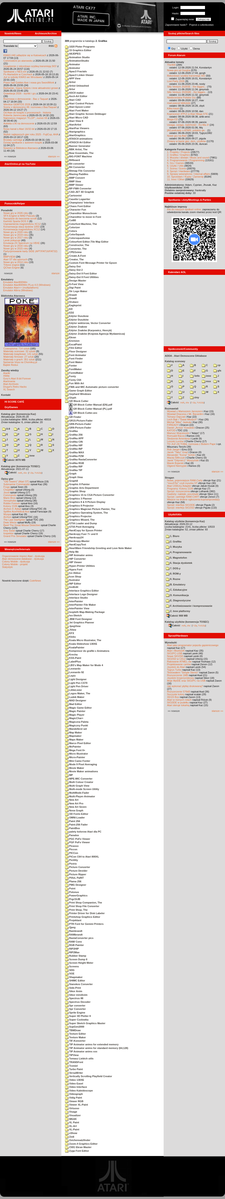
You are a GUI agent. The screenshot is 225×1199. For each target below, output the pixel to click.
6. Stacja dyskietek (179, 563)
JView (70, 629)
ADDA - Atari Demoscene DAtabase (186, 355)
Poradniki (6, 210)
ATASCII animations (78, 138)
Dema (196, 48)
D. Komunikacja (177, 595)
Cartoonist (73, 195)
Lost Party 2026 (176, 81)
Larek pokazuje (11, 240)
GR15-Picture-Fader (78, 420)
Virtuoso (72, 1108)
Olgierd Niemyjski (177, 465)
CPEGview (73, 252)
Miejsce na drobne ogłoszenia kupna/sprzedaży (193, 499)
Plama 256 (73, 881)
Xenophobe (9, 500)
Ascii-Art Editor (76, 96)
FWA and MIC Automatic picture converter (92, 387)
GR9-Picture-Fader (78, 427)
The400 (171, 64)
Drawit (71, 294)
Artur (70, 89)
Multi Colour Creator (79, 782)
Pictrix (71, 863)
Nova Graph (74, 810)
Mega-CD (172, 119)
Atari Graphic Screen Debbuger (85, 114)
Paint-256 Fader (76, 824)
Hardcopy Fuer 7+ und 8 (81, 534)
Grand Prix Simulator (15, 536)
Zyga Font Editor (77, 1150)
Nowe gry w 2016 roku (15, 245)
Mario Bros (9, 498)
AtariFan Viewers (77, 128)
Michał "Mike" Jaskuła (179, 422)
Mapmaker (73, 736)
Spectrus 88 (74, 998)
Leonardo (72, 668)
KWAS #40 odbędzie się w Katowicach (24, 55)
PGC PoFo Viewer (77, 839)
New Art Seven (76, 806)
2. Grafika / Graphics (178, 154)
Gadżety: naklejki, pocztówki (182, 494)
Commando (9, 495)
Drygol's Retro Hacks (15, 386)
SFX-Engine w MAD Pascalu (19, 215)
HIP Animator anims (79, 555)
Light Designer (76, 679)
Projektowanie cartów (179, 664)
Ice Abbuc (73, 573)
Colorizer (72, 227)
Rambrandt (73, 931)
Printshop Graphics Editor (82, 917)
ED (68, 309)
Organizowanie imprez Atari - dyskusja (23, 556)
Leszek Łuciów (175, 441)
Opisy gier (7, 478)
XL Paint (72, 1122)
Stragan (169, 477)
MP (69, 775)
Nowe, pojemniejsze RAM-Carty (184, 480)
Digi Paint (73, 287)
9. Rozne (173, 579)
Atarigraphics (75, 131)
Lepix (70, 675)
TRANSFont (74, 1062)
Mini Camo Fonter (77, 761)
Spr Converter (75, 1009)
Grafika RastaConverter (81, 459)
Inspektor (8, 533)
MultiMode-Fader (77, 792)
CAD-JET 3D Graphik (79, 192)
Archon (7, 517)
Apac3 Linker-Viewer (79, 75)
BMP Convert (75, 177)
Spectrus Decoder (77, 1002)
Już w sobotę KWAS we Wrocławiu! (23, 77)
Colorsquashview (77, 238)
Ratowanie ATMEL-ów (179, 661)
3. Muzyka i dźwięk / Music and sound (188, 157)
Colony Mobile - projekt (15, 564)
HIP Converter (75, 558)
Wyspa (7, 514)
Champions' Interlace (79, 202)
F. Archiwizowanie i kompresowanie (189, 606)
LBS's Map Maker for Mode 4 (84, 665)
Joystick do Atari (176, 667)
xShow (71, 1133)
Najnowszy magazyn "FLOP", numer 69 (25, 118)
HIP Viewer (73, 562)
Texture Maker (75, 1037)
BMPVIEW (9, 256)
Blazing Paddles (76, 174)
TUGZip (38, 473)
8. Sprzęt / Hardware (178, 171)
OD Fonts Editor (76, 814)
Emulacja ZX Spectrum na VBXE (21, 243)
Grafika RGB (74, 463)
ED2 (69, 312)
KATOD (171, 430)
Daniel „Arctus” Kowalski (180, 427)
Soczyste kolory (176, 694)
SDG (70, 970)
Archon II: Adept (12, 508)
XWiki (6, 375)
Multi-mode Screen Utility (82, 789)
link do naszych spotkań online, (184, 209)
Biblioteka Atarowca (13, 295)
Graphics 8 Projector (79, 505)
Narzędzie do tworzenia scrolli (20, 218)
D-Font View (74, 284)
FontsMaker (74, 372)
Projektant (73, 920)
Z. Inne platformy (178, 611)
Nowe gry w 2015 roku (15, 248)
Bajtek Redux (10, 365)
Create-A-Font (75, 255)
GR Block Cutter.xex (83, 412)
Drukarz (71, 302)
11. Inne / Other (175, 179)
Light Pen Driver (76, 686)
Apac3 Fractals (76, 71)
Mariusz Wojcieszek (178, 433)
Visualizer (73, 1115)
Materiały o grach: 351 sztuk (19, 359)
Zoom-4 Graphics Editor (81, 1143)
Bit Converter (75, 167)
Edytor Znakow (76, 326)
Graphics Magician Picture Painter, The (90, 509)
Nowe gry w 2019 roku (15, 234)
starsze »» (54, 156)
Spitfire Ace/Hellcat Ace (16, 511)
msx (206, 381)
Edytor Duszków (77, 319)
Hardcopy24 (74, 537)
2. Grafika (173, 541)
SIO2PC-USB (174, 653)
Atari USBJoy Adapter (179, 485)
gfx (217, 370)
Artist (70, 82)
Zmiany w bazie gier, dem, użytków (186, 141)
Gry (173, 48)
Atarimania (9, 381)
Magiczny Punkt (76, 725)
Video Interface (76, 1087)
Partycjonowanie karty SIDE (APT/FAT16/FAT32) (30, 251)
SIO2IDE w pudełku (178, 702)
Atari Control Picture (79, 103)
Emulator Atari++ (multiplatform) (20, 287)
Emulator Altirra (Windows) (18, 290)
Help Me (72, 551)
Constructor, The (77, 245)
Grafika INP (73, 448)
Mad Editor (73, 704)
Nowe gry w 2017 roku (15, 237)
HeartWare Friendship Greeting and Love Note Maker (98, 548)
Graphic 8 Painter (77, 484)
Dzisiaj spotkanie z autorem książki (22, 142)
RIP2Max (72, 952)
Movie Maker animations (81, 771)
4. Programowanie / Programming (185, 160)
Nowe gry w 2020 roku (15, 232)
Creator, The (74, 259)
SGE (69, 973)
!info (195, 375)
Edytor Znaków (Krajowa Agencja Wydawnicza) (95, 333)
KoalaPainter (74, 647)
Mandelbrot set (76, 728)
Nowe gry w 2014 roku (15, 262)
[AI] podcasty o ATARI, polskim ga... (187, 130)
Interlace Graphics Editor (82, 590)
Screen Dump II (76, 959)
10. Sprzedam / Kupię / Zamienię (185, 176)
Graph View (74, 477)
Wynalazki (171, 642)
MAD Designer (75, 700)
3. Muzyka (174, 546)
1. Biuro (172, 536)
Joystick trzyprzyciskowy (180, 678)
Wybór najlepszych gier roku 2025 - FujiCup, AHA (30, 134)
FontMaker (73, 369)
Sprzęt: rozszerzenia (178, 491)
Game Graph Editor (78, 390)
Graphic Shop (75, 491)
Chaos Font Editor (78, 206)
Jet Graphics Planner (79, 622)
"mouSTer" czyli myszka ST (182, 483)
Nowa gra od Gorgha (178, 70)
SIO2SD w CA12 (176, 658)
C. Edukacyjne (176, 589)
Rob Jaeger (173, 449)
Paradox (72, 835)
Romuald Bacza (176, 435)
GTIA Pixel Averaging (79, 526)
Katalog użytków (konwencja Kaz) (185, 521)
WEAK (71, 1119)
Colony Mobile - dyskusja (16, 561)
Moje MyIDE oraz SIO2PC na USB (186, 680)
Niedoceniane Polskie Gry (181, 97)
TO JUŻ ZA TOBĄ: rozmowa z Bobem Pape (191, 444)
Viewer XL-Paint (76, 1104)
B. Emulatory (175, 584)
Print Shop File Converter (82, 906)
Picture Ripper (75, 874)
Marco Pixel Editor (78, 743)
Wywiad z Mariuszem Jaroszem (184, 411)
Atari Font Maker (77, 110)
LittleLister (73, 690)
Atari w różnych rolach (179, 699)
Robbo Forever (11, 503)
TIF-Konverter (75, 1040)
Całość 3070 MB (14, 460)
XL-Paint (72, 1129)
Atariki (6, 373)
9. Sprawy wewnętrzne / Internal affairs (188, 174)
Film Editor (73, 347)
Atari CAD (73, 99)
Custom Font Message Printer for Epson (91, 262)
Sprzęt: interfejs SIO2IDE (181, 505)
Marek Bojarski (175, 463)
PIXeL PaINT (74, 877)
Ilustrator (72, 580)
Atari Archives (10, 384)
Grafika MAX (74, 452)
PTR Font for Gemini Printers (84, 924)
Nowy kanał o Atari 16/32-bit (19, 129)
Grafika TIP (73, 470)
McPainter (73, 746)
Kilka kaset (173, 108)
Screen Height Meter (79, 962)
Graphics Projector (78, 516)
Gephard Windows (78, 394)
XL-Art (71, 1126)
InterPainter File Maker (80, 604)
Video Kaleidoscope (79, 1090)
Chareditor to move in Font (83, 217)
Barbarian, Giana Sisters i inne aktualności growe (30, 88)
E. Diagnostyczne (178, 600)
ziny (194, 397)
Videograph (74, 1094)
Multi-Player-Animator (80, 796)
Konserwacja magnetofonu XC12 (21, 229)
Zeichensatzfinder (77, 1140)
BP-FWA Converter (78, 188)
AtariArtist (73, 124)
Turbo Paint (74, 1069)
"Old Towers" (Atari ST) (16, 481)
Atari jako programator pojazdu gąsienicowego (192, 645)
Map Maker (73, 732)
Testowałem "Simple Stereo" (182, 672)
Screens (72, 966)
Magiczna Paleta (76, 721)
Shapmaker (73, 977)
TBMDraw (73, 1030)
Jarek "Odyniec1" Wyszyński (183, 460)
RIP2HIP (72, 948)
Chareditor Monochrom (81, 213)
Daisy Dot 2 (74, 269)
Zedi (69, 1136)
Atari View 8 (74, 121)
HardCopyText (75, 544)
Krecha (71, 654)
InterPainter (74, 601)
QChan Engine (11, 267)
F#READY (173, 425)
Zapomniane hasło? (176, 24)
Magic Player (74, 714)
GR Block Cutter (76, 401)
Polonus (72, 892)
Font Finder (74, 358)
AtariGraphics (75, 135)
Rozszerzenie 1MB (177, 675)
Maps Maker (74, 739)
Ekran (70, 337)
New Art (71, 799)
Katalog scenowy (175, 361)
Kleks (70, 636)
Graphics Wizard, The (80, 519)
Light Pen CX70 (76, 683)
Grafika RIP (73, 466)
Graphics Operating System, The (86, 512)
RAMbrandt (73, 934)
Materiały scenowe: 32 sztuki (19, 351)
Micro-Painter (75, 757)
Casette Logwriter (77, 199)
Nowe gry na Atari (177, 135)
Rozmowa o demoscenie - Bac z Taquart (25, 99)
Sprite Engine (75, 1012)
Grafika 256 (73, 434)
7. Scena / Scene (176, 168)
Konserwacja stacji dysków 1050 (21, 226)
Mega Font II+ (75, 750)
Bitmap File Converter (80, 170)
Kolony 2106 (10, 506)
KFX (69, 633)
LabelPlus (73, 661)
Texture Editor (75, 1033)
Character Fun (75, 209)
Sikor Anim (73, 991)
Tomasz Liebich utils (79, 1058)
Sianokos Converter (79, 984)
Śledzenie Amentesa (178, 438)
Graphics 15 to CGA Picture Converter (89, 495)
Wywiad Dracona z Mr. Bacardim (185, 414)
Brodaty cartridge (12, 139)
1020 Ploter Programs (80, 46)
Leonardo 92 (74, 672)
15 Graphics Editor (78, 50)
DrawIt (71, 298)
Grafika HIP (73, 445)
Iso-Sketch (73, 615)
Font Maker (73, 362)
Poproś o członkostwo (201, 24)
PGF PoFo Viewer (77, 842)
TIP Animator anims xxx (81, 1051)
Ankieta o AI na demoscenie (18, 123)
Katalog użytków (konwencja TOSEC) (187, 621)
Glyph (70, 397)
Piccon (71, 849)
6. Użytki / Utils (175, 165)
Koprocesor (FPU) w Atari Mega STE (187, 114)
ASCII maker (74, 92)
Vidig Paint (73, 1097)
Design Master (75, 280)
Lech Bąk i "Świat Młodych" (182, 419)
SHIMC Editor (75, 980)
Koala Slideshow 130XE (81, 643)
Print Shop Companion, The (83, 902)
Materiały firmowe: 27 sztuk (18, 356)
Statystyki (7, 567)
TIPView (72, 1055)
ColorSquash (75, 234)
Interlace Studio (76, 597)
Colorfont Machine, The (81, 224)
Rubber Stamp (75, 955)
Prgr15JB (72, 899)
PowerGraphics (76, 895)
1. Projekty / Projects (178, 152)
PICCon (71, 853)
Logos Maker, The (77, 693)
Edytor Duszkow (77, 316)
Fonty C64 (73, 380)
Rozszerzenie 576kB (178, 691)
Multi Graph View (77, 785)
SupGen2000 (74, 1026)
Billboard (72, 160)
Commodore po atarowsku (18, 60)
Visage (71, 1111)
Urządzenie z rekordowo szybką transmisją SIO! (30, 66)
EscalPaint (73, 344)
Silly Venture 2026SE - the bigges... (186, 86)
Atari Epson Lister (77, 106)
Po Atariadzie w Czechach (17, 74)
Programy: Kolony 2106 (180, 488)
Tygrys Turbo (174, 669)
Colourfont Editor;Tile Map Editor (86, 241)
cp (216, 365)
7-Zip (31, 473)
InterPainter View (77, 608)
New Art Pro (74, 803)
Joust (6, 492)
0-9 (6, 428)
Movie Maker (74, 768)
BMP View (73, 181)
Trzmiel (71, 1065)
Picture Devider (76, 870)
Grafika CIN (74, 441)
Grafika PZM (74, 456)
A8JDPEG (73, 53)
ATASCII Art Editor (78, 142)
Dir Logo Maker (76, 291)
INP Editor (73, 583)
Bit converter (75, 163)
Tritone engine (11, 264)
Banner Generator (77, 146)
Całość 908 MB (177, 615)
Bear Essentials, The (79, 153)
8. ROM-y (173, 573)
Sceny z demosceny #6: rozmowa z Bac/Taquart (30, 107)
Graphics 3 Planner (78, 498)
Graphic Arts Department (82, 488)
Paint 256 (72, 821)
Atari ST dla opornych (15, 259)
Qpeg (70, 927)
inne (30, 455)
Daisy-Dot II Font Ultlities (82, 277)
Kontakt (5, 395)
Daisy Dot (73, 266)
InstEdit (71, 587)
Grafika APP (74, 438)
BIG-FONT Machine (78, 156)
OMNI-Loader (75, 817)
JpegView (73, 626)
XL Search (9, 389)
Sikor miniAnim (76, 994)
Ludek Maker (74, 697)
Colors (71, 231)
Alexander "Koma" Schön (181, 455)
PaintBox (72, 828)
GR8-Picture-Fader (78, 424)
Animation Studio (77, 57)
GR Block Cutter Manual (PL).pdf (90, 408)
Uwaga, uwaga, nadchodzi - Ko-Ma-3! (188, 124)
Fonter (71, 365)
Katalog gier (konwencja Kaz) (18, 414)
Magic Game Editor (78, 707)
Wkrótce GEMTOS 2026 (16, 104)
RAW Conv (73, 941)
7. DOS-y (173, 568)
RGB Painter (74, 945)
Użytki (184, 48)
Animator (72, 64)
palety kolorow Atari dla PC (83, 831)
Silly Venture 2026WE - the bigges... (187, 92)
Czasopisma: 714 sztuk (16, 348)
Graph (70, 473)
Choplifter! (9, 489)
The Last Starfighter (14, 519)
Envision (72, 340)
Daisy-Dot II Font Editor (81, 273)
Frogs (6, 487)
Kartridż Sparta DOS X (16, 221)
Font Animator (75, 355)
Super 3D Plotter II (78, 1016)
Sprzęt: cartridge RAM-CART (183, 496)
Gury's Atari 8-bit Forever (17, 378)
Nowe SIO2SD (175, 656)
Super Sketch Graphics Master (85, 1023)
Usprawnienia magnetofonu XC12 (22, 224)
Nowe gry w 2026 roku (15, 213)
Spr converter (75, 1005)
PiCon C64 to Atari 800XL (82, 856)
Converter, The (76, 248)
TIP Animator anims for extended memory (92, 1044)
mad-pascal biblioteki (178, 103)
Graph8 (71, 480)
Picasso (72, 846)
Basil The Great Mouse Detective (21, 525)
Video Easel (74, 1083)
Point (70, 888)
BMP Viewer (74, 184)
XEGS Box (173, 697)
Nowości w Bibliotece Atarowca (20, 148)
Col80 (70, 220)
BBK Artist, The (76, 149)
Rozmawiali (171, 408)
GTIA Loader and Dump (81, 523)
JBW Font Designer (78, 619)
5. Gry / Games (175, 163)
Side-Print (73, 987)
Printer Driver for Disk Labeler (85, 913)
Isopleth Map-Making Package (85, 612)
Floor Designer (76, 351)
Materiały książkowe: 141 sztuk (20, 354)
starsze (56, 273)
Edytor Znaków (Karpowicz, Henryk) (88, 330)
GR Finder (73, 417)
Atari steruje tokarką (178, 705)
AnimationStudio (77, 60)
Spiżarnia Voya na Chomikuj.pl (20, 362)
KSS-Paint (73, 658)
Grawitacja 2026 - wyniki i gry (19, 93)
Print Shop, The (76, 909)
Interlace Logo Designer (81, 594)
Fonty (70, 376)
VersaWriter (74, 1072)
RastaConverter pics (79, 938)
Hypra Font (73, 569)
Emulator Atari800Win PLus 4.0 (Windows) (26, 284)
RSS (53, 46)
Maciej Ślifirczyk (176, 457)
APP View (72, 78)
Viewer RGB (74, 1101)
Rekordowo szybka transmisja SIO (186, 75)
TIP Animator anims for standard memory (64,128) (96, 1048)
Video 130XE (74, 1080)
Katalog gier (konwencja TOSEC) (20, 466)
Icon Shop (73, 576)
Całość (11, 472)
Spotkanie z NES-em (15, 71)
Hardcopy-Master (77, 541)
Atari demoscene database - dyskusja (23, 558)
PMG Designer (75, 884)
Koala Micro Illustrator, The (83, 640)
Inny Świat (9, 530)
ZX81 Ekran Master (78, 1147)
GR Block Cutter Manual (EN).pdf (90, 404)
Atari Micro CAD (76, 117)
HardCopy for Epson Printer (83, 530)
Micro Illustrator (76, 753)
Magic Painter (75, 711)
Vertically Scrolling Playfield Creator (88, 1076)
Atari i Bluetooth (176, 650)
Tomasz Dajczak (176, 416)
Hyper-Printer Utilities (80, 565)
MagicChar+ (74, 718)
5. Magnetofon (176, 557)
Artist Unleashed (77, 85)
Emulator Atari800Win (15, 282)
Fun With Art (74, 383)
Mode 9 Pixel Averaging (81, 764)
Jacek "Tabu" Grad (177, 452)
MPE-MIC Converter (78, 778)
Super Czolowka (76, 1019)
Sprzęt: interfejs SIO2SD (180, 507)
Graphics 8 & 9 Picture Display (85, 502)
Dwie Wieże (10, 522)
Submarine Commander (16, 484)
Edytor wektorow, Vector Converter (88, 323)
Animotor (72, 68)
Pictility (71, 860)
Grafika (71, 431)
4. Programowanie (179, 552)
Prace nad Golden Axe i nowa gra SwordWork (28, 82)
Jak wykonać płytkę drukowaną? (185, 686)
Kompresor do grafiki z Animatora (87, 651)
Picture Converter (77, 867)
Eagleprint (73, 305)
